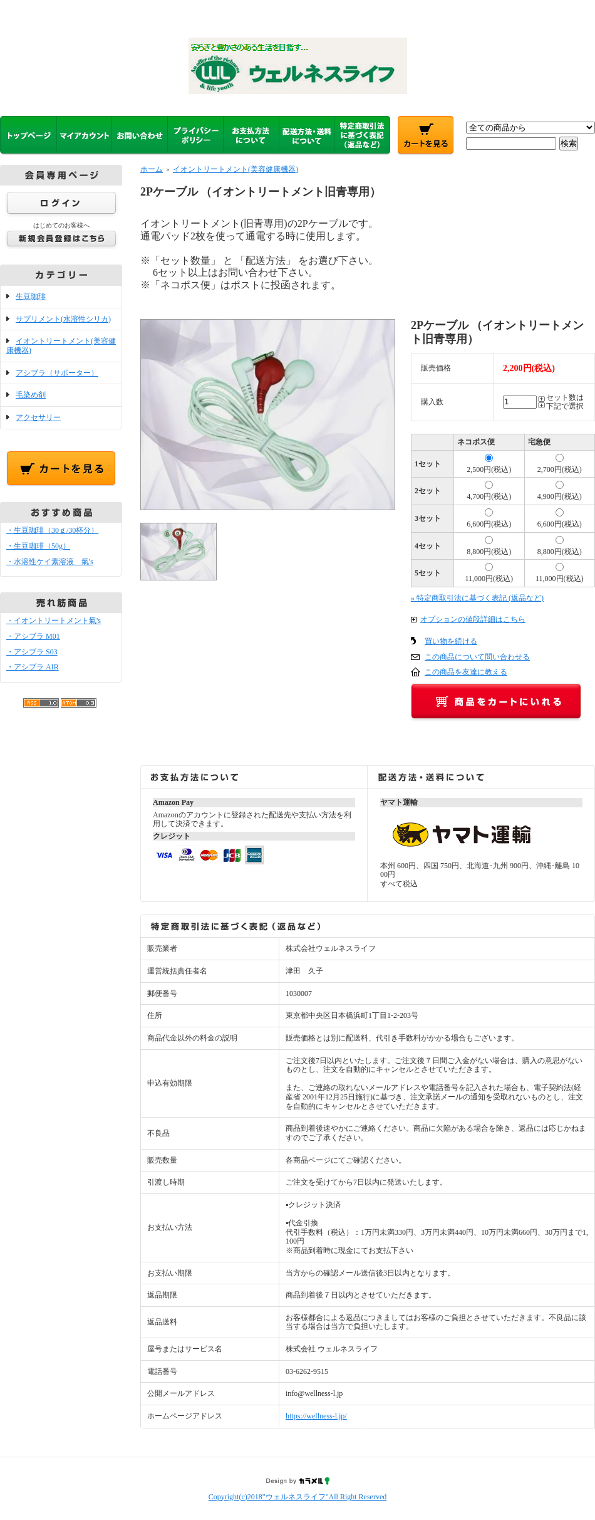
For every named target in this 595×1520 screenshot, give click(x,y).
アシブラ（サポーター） (57, 373)
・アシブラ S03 (32, 651)
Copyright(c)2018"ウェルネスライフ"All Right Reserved (297, 1496)
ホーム (151, 169)
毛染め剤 (31, 394)
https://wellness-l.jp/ (316, 1416)
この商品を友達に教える (466, 672)
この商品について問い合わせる (477, 657)
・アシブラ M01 (33, 636)
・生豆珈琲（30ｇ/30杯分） (52, 530)
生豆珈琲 (31, 296)
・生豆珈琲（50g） (38, 546)
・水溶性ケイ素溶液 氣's (49, 561)
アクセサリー (38, 417)
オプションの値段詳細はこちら (472, 619)
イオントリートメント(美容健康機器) (235, 169)
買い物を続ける (451, 641)
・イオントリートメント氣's (53, 620)
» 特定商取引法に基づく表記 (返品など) (477, 598)
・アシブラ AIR (32, 667)
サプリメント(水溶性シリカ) (63, 319)
